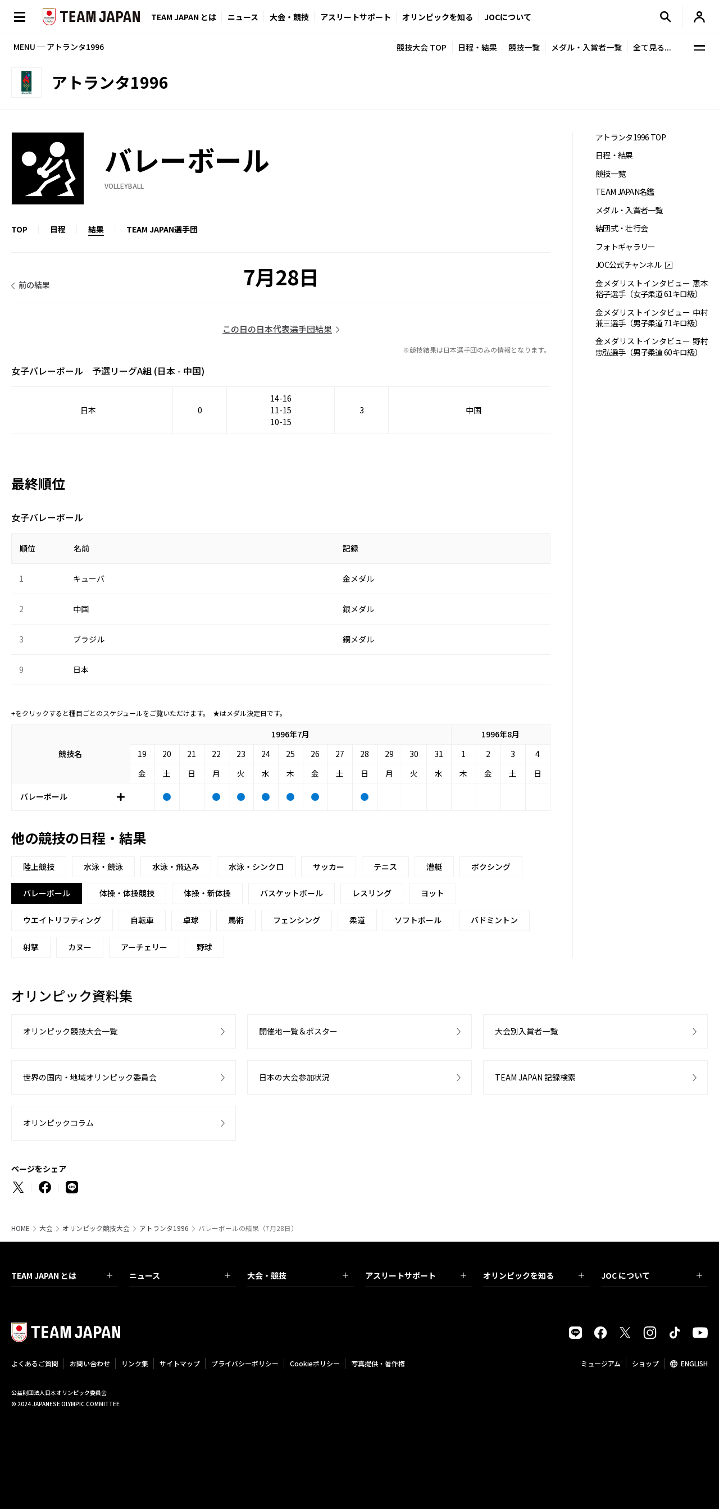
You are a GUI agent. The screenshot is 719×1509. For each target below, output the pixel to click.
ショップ (645, 1363)
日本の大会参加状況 (294, 1077)
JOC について (651, 1275)
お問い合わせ (90, 1363)
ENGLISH (694, 1363)
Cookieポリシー (315, 1363)
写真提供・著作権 (378, 1363)
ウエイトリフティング (62, 920)
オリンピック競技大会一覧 (70, 1031)
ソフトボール (418, 920)
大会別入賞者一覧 (526, 1031)
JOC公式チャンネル (628, 264)
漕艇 (434, 866)
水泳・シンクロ (256, 866)
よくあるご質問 (34, 1363)
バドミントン (494, 920)
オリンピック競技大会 (96, 1228)
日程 (58, 229)
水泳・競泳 (103, 866)
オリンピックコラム (58, 1122)
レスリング (372, 893)
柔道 (357, 920)
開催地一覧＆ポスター (298, 1031)
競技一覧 (524, 47)
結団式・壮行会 (621, 228)
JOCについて (507, 16)
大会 (46, 1228)
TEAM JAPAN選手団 (162, 229)
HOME (20, 1228)
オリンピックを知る (437, 16)
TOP (19, 229)
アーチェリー (144, 946)
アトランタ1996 (164, 1228)
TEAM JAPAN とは (61, 1275)
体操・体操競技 (126, 893)
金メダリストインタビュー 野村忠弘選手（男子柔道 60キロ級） (651, 346)
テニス (385, 866)
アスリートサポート (355, 16)
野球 (204, 946)
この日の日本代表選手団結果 (277, 329)
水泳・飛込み (175, 866)
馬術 (236, 920)
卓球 (191, 920)
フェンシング (296, 920)
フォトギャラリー (625, 246)
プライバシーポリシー (245, 1363)
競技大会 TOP (422, 47)
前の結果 (34, 284)
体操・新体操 (207, 893)
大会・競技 (297, 1275)
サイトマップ (180, 1363)
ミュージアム (601, 1363)
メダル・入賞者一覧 (586, 47)
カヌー (80, 946)
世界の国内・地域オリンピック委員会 (90, 1077)
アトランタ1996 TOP (630, 137)
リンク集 (134, 1363)
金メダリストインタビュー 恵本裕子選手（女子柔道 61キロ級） (651, 288)
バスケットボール (291, 893)
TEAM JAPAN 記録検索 (535, 1077)
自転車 (142, 920)
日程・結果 (477, 47)
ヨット (432, 893)
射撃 (31, 946)
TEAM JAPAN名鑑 (624, 191)
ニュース (242, 16)
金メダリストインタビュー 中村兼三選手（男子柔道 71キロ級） (651, 318)
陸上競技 (38, 866)
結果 (96, 229)
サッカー (328, 866)
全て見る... (652, 47)
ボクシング (491, 866)
